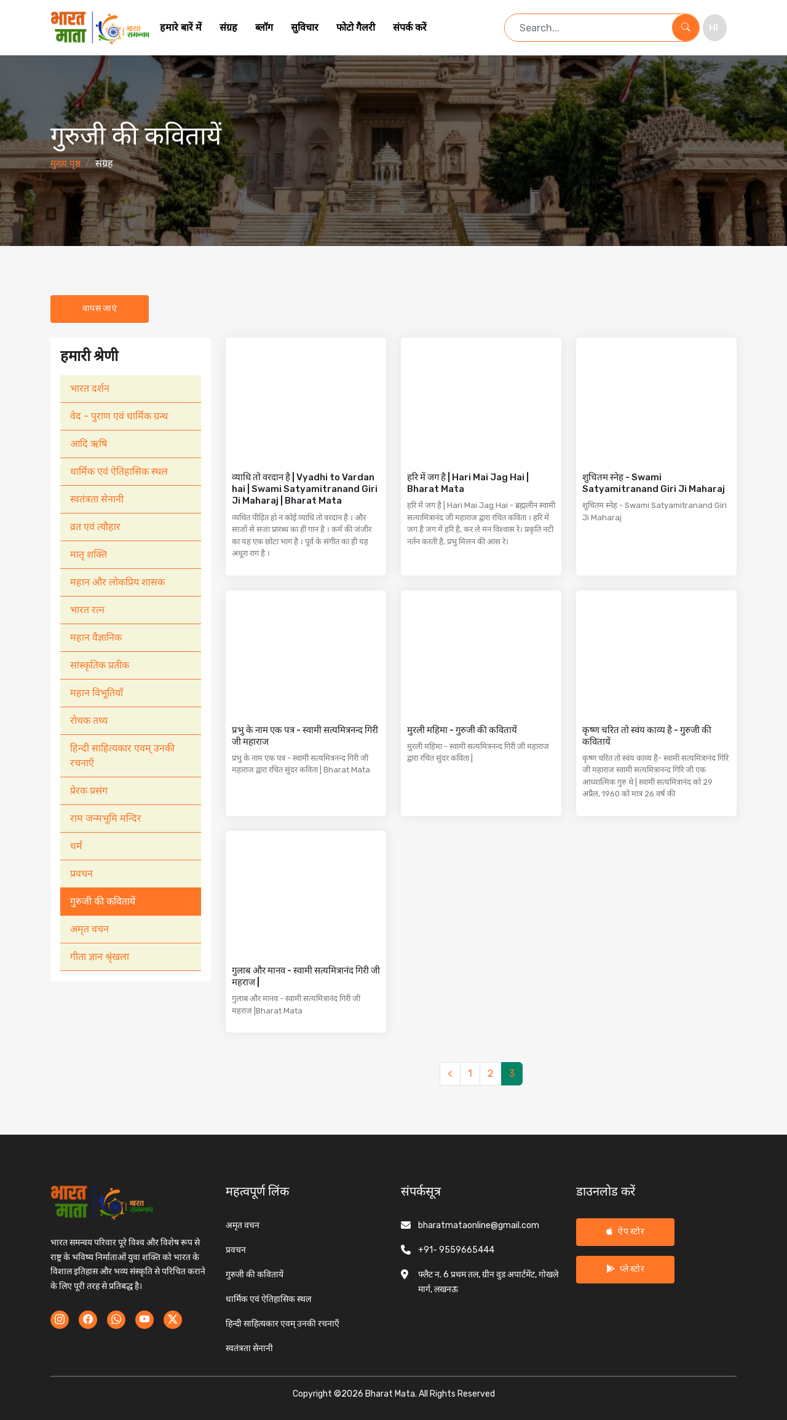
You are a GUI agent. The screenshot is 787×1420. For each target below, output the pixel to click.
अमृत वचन (89, 929)
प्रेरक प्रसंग (89, 790)
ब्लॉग (264, 27)
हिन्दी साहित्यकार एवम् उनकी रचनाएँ (122, 755)
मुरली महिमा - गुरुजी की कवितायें (462, 730)
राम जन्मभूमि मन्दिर (105, 818)
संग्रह (228, 27)
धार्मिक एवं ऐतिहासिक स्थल (119, 471)
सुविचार (304, 27)
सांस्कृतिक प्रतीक (99, 665)
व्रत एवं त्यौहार (95, 527)
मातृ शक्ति (88, 554)
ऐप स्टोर (625, 1231)
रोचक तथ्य (89, 720)
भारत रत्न (87, 610)
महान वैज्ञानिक (96, 637)
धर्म (76, 846)
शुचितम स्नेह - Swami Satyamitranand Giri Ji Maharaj (653, 483)
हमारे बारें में (181, 27)
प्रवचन (81, 873)
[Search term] (588, 27)
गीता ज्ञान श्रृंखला (99, 956)
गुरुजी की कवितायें (102, 901)
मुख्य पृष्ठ (65, 163)
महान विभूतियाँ (96, 693)
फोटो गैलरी (355, 27)
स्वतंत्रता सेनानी (97, 499)
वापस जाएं (99, 308)
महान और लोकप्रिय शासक (117, 582)
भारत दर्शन (89, 388)
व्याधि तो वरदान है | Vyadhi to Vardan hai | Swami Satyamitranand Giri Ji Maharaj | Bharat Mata (305, 489)
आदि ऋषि (88, 444)
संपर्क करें (410, 27)
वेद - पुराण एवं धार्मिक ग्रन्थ (119, 416)
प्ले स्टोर (625, 1269)
